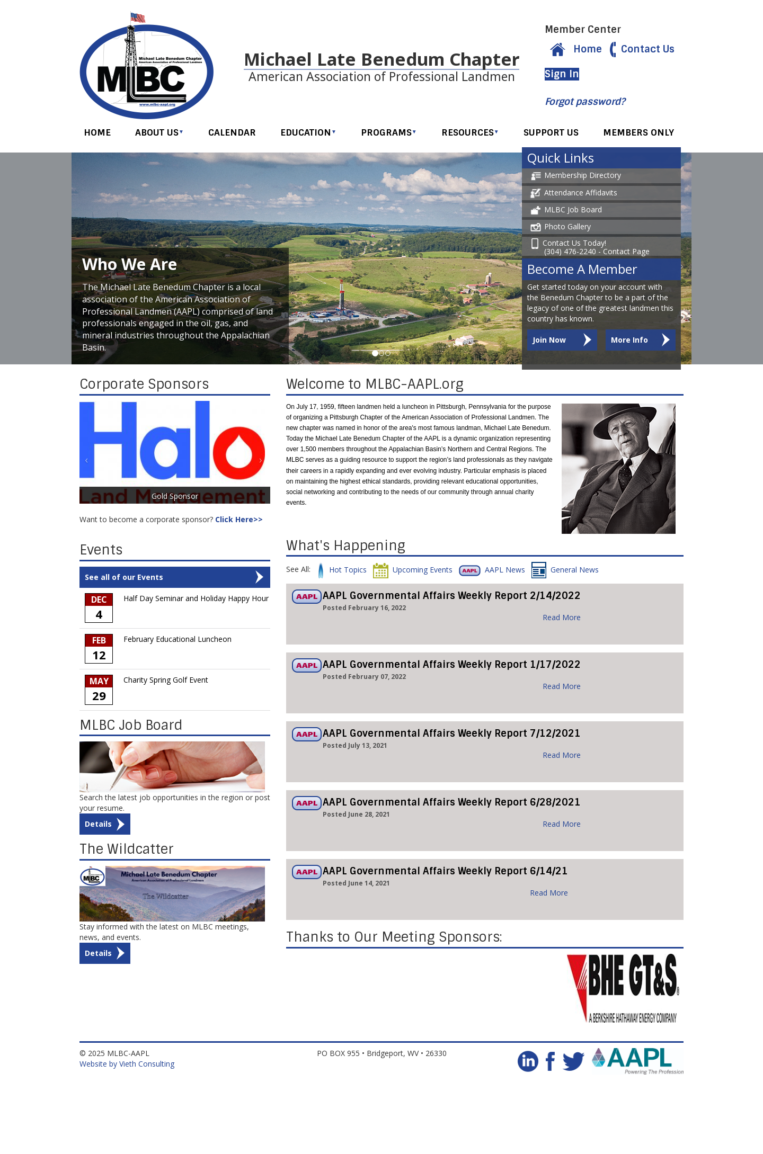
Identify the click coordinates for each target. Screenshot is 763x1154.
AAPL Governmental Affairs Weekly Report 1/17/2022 (452, 666)
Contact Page (626, 253)
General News (565, 571)
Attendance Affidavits (572, 194)
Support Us (551, 134)
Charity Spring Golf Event (165, 681)
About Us (159, 134)
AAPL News (492, 571)
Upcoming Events (413, 571)
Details (98, 825)
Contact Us (640, 49)
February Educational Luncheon (177, 641)
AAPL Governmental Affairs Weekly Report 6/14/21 (445, 872)
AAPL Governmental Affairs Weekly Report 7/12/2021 (452, 735)
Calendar (232, 134)
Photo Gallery (559, 228)
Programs (389, 134)
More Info (629, 341)
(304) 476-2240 (570, 253)
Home (573, 49)
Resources (470, 134)
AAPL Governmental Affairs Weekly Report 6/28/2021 (452, 804)
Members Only (638, 134)
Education (308, 134)
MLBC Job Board (564, 211)
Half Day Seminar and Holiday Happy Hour (196, 600)
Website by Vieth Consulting (126, 1065)
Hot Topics (342, 571)
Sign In (562, 75)
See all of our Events (124, 579)
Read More (562, 619)
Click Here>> (239, 521)
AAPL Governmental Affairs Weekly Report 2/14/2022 (452, 597)
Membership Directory (574, 177)
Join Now (549, 341)
